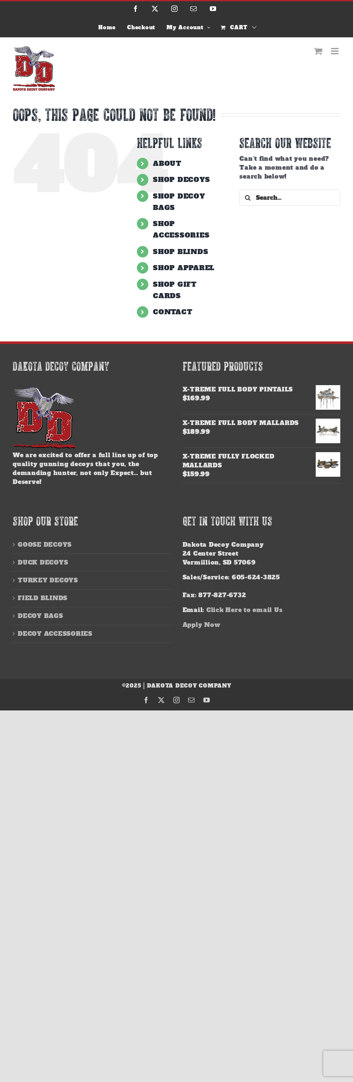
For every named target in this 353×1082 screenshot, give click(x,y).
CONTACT (172, 311)
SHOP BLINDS (180, 251)
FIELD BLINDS (42, 598)
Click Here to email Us (244, 610)
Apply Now (201, 625)
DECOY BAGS (40, 616)
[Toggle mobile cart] (318, 51)
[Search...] (289, 198)
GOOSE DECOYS (45, 544)
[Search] (247, 198)
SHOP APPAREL (183, 267)
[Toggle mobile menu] (335, 51)
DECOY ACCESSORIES (55, 633)
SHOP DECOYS (181, 179)
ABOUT (167, 163)
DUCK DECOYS (43, 562)
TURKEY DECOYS (48, 580)
